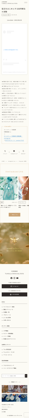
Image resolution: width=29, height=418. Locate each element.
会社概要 (4, 411)
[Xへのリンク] (5, 152)
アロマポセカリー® (8, 365)
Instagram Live (11, 161)
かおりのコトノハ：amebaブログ (14, 140)
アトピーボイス (7, 355)
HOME (3, 161)
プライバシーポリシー (7, 407)
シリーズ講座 (7, 336)
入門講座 (5, 331)
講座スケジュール (8, 309)
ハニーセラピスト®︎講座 (9, 368)
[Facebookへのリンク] (14, 152)
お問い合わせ (7, 320)
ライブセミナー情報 (8, 307)
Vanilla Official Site (9, 2)
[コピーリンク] (23, 152)
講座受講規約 (5, 409)
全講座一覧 (6, 312)
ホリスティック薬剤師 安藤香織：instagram (13, 137)
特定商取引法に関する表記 (8, 404)
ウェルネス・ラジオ (8, 352)
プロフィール (7, 315)
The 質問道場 (7, 349)
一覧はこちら (14, 214)
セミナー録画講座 (8, 333)
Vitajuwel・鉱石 (22, 161)
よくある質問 (7, 317)
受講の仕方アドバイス (9, 339)
